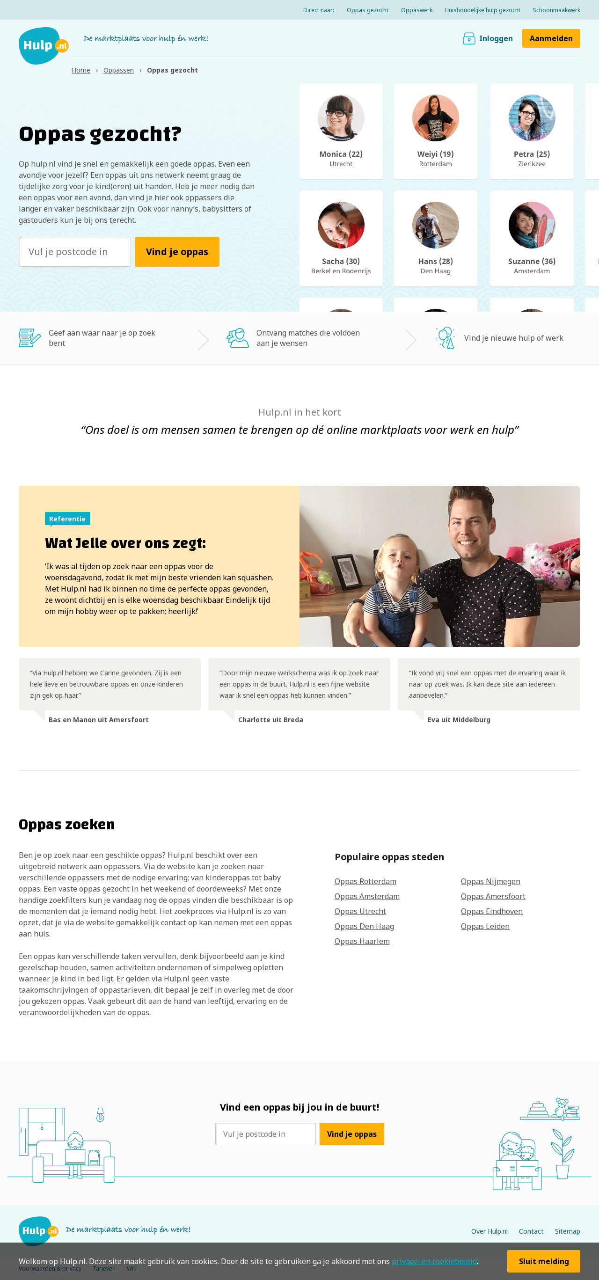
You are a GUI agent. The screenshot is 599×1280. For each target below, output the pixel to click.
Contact (531, 1231)
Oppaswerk (416, 10)
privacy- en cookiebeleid (434, 1261)
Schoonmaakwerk (556, 10)
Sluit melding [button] (544, 1261)
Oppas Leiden (485, 926)
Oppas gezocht (367, 10)
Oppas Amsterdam (367, 896)
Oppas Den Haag (364, 926)
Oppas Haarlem (362, 941)
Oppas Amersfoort (493, 896)
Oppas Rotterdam (365, 881)
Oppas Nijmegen (490, 881)
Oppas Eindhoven (492, 911)
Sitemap (567, 1231)
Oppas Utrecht (360, 911)
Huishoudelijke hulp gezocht (482, 10)
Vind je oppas (177, 251)
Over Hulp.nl (489, 1231)
